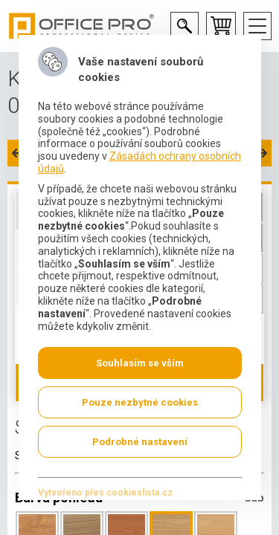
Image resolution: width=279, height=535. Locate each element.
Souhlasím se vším (140, 363)
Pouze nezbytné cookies (140, 402)
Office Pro (81, 26)
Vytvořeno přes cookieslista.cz (104, 492)
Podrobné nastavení (139, 441)
